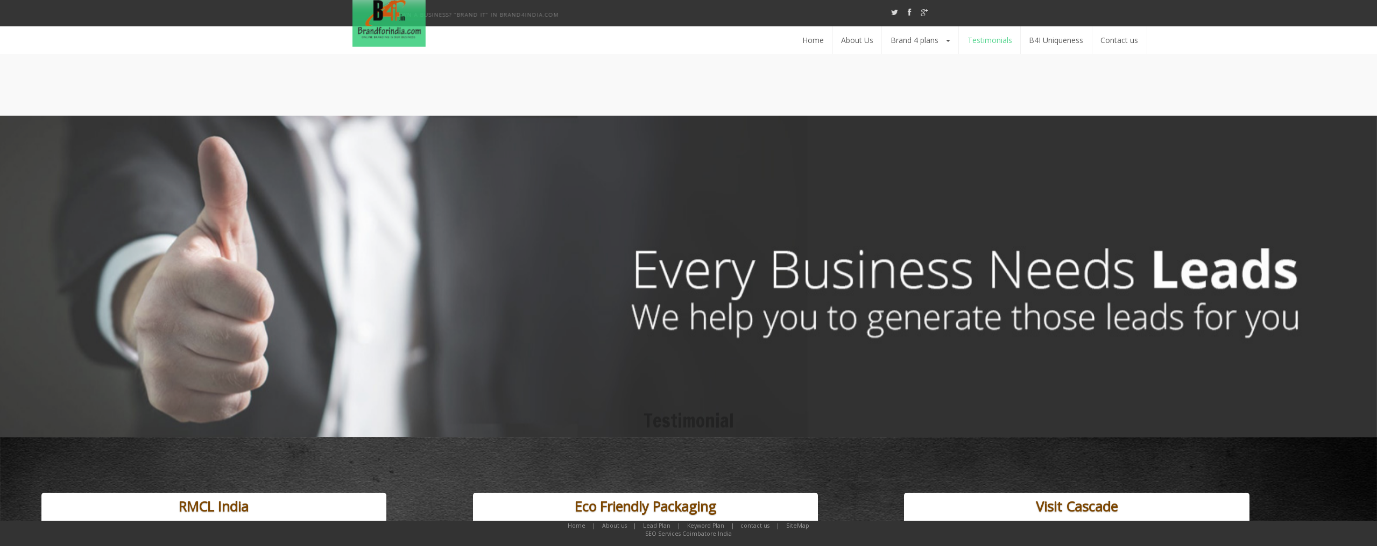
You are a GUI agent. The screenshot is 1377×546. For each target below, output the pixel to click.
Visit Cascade (1077, 506)
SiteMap (797, 525)
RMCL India (214, 506)
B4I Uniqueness (1261, 40)
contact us (754, 525)
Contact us (1324, 40)
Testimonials (1195, 40)
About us (614, 525)
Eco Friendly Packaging (645, 506)
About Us (1062, 40)
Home (1018, 40)
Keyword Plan (705, 525)
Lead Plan (656, 525)
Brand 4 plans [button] (1125, 40)
